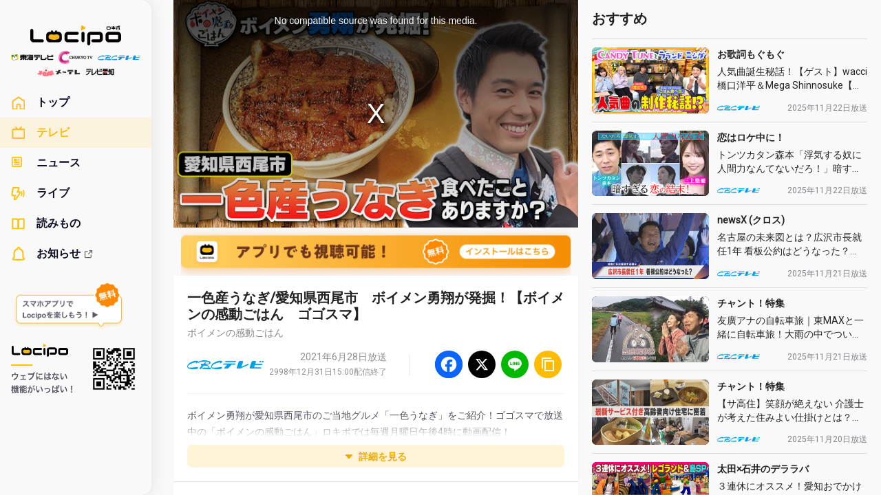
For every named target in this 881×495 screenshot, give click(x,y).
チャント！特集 (751, 303)
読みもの (46, 223)
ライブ (40, 193)
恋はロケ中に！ (751, 137)
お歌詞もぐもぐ (751, 54)
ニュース (46, 163)
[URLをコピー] (548, 364)
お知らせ (52, 254)
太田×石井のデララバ (763, 468)
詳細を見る (376, 456)
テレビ (40, 133)
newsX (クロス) (751, 220)
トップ (40, 102)
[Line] (515, 364)
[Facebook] (449, 364)
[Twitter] (482, 364)
